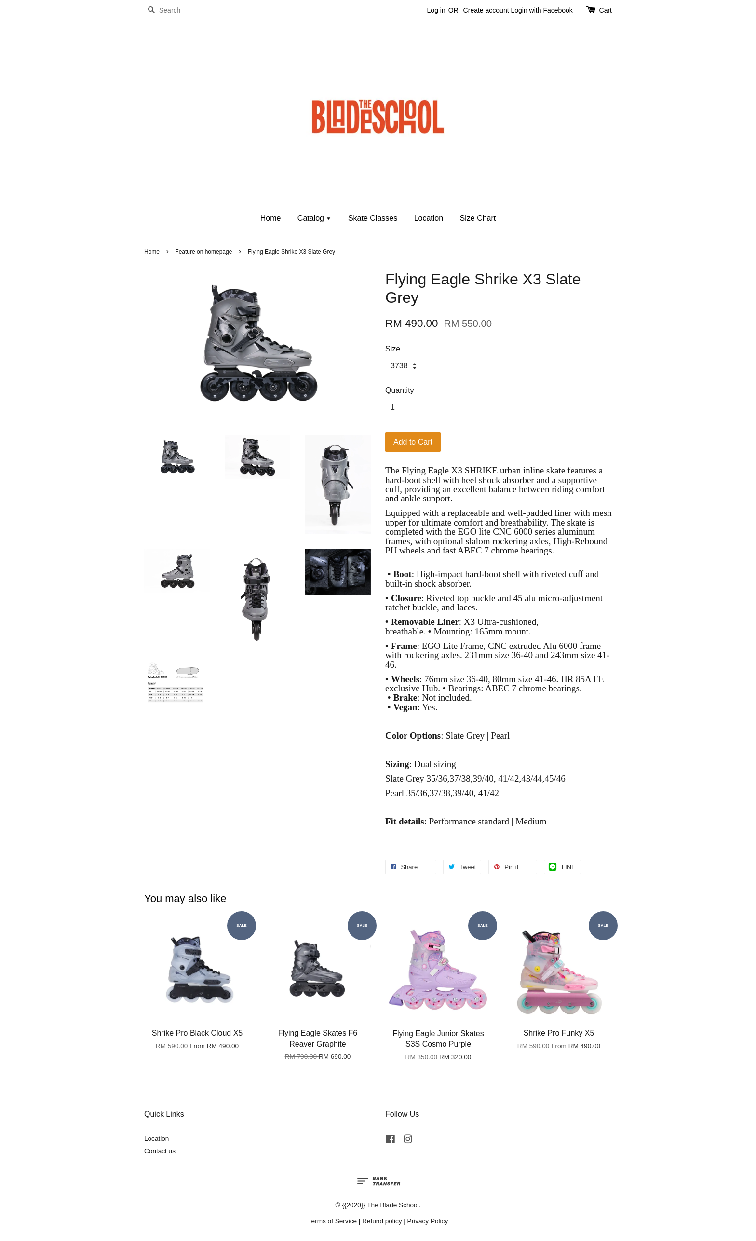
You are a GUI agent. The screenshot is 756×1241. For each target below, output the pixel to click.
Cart (605, 10)
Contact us (160, 1151)
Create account (486, 10)
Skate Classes (372, 218)
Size (392, 349)
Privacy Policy (427, 1221)
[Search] (173, 10)
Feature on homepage (203, 251)
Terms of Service (332, 1221)
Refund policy (382, 1221)
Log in (436, 10)
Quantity (399, 390)
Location (429, 218)
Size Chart (478, 218)
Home (270, 218)
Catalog (314, 218)
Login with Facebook (541, 10)
